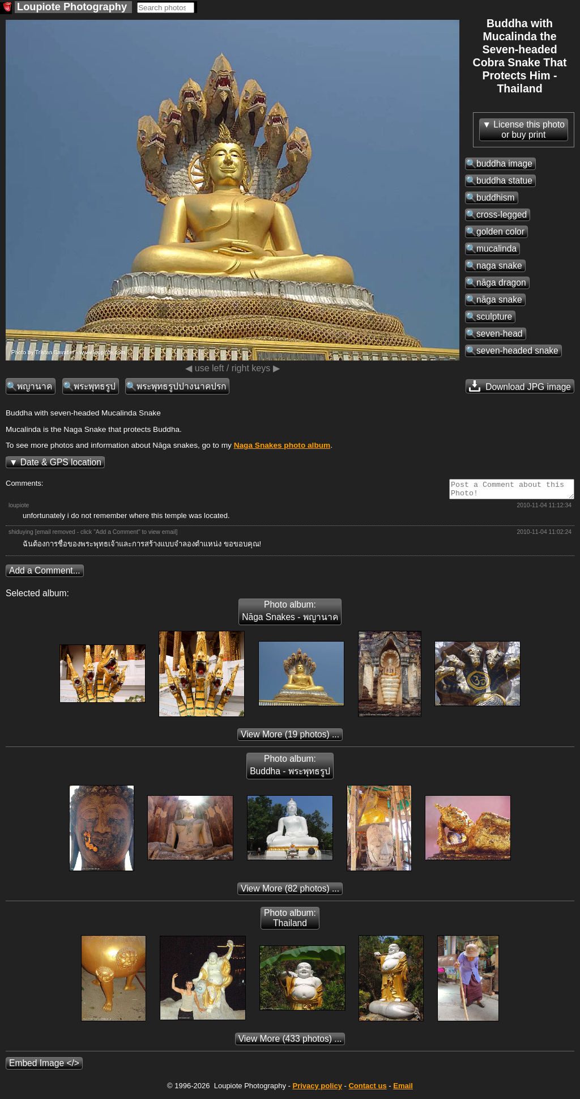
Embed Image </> (44, 1066)
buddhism (495, 197)
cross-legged (501, 214)
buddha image (504, 163)
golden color (500, 231)
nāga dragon (501, 282)
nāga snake (499, 299)
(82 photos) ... (290, 892)
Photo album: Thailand (290, 921)
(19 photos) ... (290, 737)
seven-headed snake (517, 350)
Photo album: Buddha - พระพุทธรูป (290, 768)
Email (403, 1089)
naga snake (499, 265)
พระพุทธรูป (95, 386)
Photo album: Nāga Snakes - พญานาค (290, 614)
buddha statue (504, 180)
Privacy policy (317, 1089)
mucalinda (496, 248)
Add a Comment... (44, 574)
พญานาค (34, 386)
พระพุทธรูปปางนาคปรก (181, 386)
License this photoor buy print (529, 129)
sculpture (494, 316)
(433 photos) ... (290, 1042)
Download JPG (520, 386)
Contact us (367, 1089)
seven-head (499, 333)
